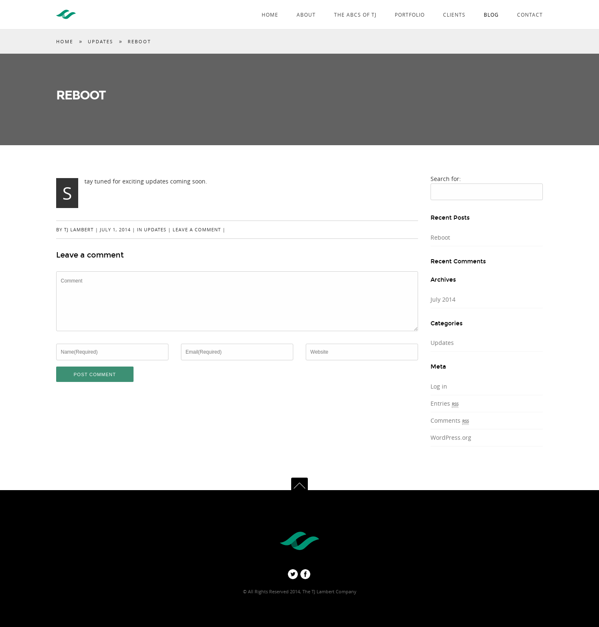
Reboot (440, 237)
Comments (450, 420)
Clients (454, 14)
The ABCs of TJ (355, 14)
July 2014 (443, 299)
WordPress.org (451, 437)
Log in (439, 386)
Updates (100, 41)
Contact (530, 14)
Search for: (446, 179)
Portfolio (410, 14)
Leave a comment (197, 229)
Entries (444, 403)
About (306, 14)
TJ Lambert (79, 229)
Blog (491, 14)
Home (270, 14)
